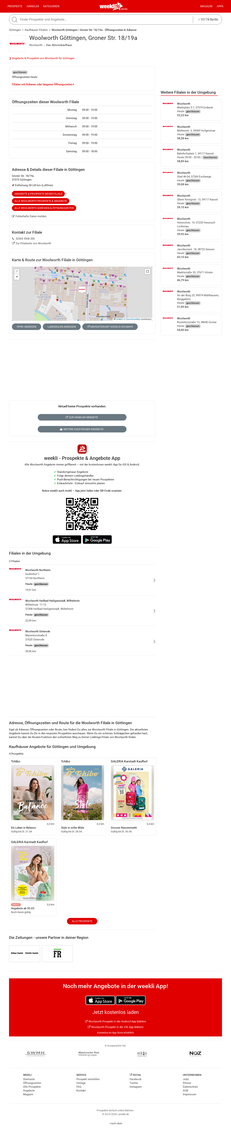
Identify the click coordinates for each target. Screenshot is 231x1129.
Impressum (189, 1094)
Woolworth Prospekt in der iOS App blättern (115, 1027)
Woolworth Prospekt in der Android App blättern (115, 1021)
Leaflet (118, 319)
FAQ (78, 1086)
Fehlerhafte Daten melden (29, 216)
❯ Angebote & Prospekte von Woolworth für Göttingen (41, 58)
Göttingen (15, 30)
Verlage (81, 1083)
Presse (187, 1083)
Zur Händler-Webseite (82, 417)
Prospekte (15, 6)
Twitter (134, 1083)
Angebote (29, 1090)
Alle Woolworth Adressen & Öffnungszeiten (44, 208)
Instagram (136, 1086)
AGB (185, 1090)
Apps (220, 6)
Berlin (124, 9)
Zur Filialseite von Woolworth (31, 243)
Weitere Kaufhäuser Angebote (81, 429)
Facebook (135, 1079)
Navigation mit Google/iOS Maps (110, 326)
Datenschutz (190, 1086)
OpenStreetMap (133, 319)
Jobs (186, 1079)
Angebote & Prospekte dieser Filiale (38, 193)
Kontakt (81, 1090)
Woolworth (35, 45)
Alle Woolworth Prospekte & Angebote (40, 201)
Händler (33, 6)
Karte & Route (52, 260)
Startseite (29, 1079)
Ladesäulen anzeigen (62, 326)
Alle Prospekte (82, 921)
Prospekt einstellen (88, 1079)
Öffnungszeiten (32, 1083)
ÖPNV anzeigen (26, 326)
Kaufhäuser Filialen (36, 30)
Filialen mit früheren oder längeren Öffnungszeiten (43, 84)
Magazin (206, 6)
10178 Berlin (208, 19)
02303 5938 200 (23, 238)
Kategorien (51, 6)
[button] (147, 271)
